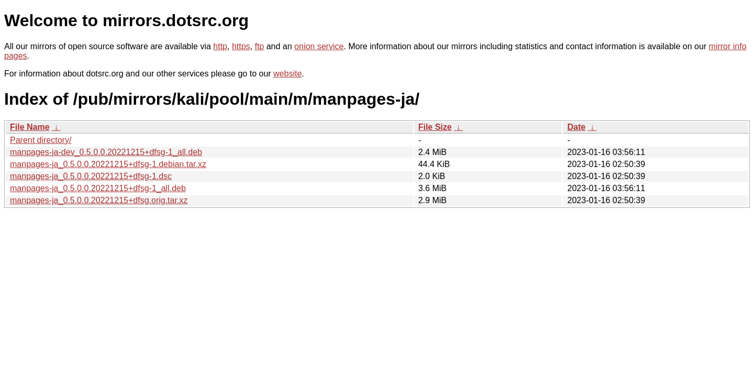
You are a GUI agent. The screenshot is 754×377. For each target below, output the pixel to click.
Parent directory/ (40, 140)
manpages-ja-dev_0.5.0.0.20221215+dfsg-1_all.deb (106, 152)
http (220, 46)
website (287, 73)
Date (576, 127)
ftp (259, 46)
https (241, 46)
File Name (30, 127)
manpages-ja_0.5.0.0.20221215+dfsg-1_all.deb (98, 188)
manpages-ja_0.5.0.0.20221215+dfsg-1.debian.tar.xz (108, 164)
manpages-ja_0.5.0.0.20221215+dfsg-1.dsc (91, 176)
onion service (318, 46)
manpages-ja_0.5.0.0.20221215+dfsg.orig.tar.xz (98, 200)
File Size (435, 127)
